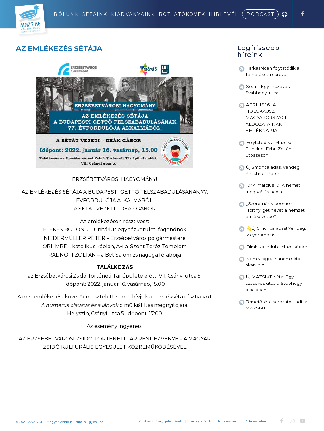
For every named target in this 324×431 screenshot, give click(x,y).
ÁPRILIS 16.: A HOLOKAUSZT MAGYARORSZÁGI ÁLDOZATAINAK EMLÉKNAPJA (266, 117)
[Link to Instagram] (292, 421)
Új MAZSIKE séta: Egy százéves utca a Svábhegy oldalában (274, 283)
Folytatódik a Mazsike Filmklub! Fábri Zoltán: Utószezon (269, 149)
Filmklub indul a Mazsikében (276, 246)
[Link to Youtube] (302, 421)
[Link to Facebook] (302, 14)
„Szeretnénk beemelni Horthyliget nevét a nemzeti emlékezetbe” (276, 210)
